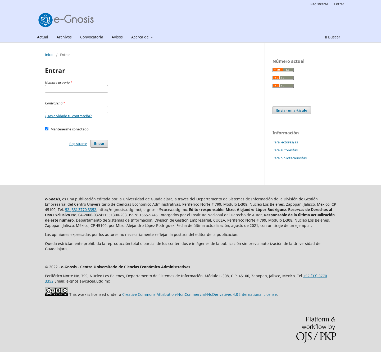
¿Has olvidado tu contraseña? (68, 115)
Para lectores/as (285, 142)
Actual (42, 36)
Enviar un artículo (291, 110)
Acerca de (140, 36)
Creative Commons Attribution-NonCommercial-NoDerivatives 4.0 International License (199, 294)
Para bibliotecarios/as (290, 158)
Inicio (49, 54)
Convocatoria (91, 36)
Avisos (117, 36)
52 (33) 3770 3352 (80, 209)
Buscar (332, 36)
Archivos (64, 36)
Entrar (339, 4)
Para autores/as (285, 150)
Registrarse (319, 4)
